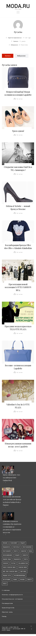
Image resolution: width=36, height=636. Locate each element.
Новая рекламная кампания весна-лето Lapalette (18, 445)
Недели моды (7, 559)
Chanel (15, 579)
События (23, 551)
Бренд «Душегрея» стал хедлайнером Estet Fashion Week (11, 477)
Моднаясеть (17, 559)
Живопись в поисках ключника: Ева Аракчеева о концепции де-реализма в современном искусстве (12, 526)
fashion (5, 563)
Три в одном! (18, 130)
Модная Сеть (7, 575)
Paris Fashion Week (9, 567)
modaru (5, 543)
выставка (23, 571)
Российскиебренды (19, 575)
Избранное (21, 56)
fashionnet (14, 543)
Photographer (27, 547)
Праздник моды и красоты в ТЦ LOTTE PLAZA (18, 328)
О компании (6, 590)
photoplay (16, 547)
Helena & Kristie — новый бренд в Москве (18, 207)
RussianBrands (7, 555)
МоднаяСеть (6, 547)
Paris (5, 583)
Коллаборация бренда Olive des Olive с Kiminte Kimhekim (18, 247)
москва (22, 579)
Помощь (4, 616)
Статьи (13, 563)
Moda (30, 551)
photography (7, 551)
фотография (6, 579)
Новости (25, 555)
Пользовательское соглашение (12, 599)
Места (26, 559)
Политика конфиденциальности (12, 594)
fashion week (23, 567)
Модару (17, 555)
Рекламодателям (7, 603)
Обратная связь (7, 612)
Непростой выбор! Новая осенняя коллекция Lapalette (17, 93)
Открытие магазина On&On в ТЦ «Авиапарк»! (18, 168)
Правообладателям (8, 608)
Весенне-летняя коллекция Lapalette (18, 367)
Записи (7, 56)
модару (23, 543)
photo (16, 551)
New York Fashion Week (10, 571)
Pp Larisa (18, 32)
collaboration (23, 563)
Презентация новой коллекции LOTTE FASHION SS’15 (18, 287)
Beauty (30, 579)
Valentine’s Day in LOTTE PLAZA (18, 406)
